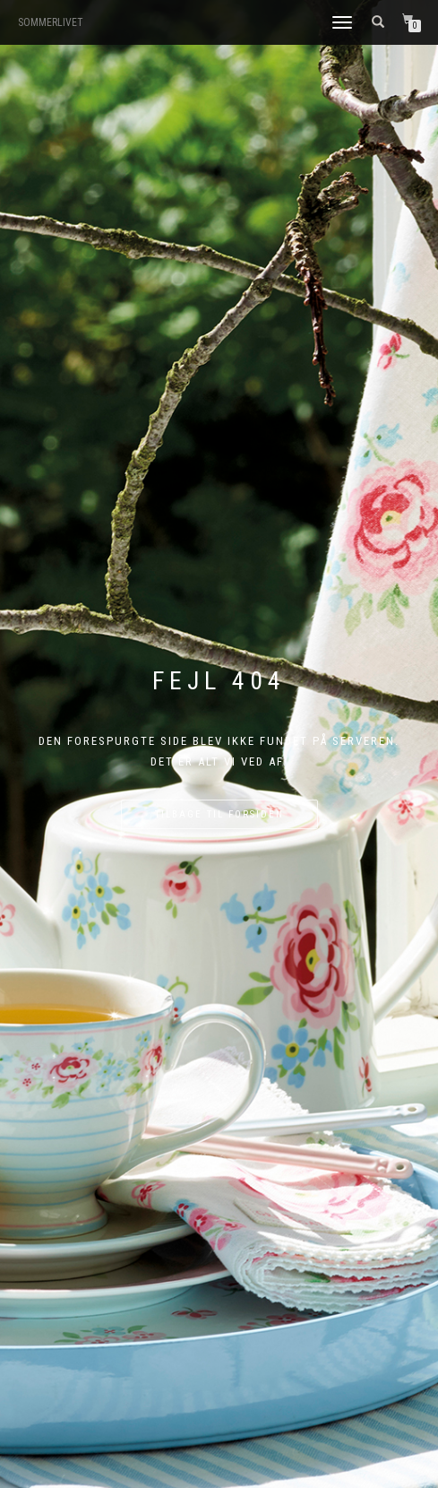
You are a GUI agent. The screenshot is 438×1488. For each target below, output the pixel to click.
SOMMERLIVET (50, 22)
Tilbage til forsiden (219, 814)
